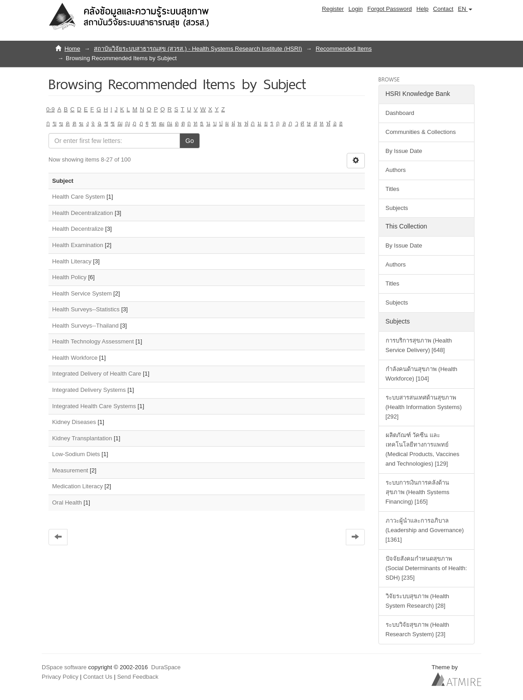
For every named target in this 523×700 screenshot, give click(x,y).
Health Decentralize (77, 228)
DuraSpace (166, 667)
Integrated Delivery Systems (89, 389)
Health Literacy (72, 261)
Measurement (70, 470)
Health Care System (78, 196)
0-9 (50, 109)
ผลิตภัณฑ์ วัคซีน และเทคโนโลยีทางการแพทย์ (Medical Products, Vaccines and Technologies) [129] (423, 449)
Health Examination (77, 245)
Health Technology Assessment (93, 341)
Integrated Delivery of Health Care (96, 373)
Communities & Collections (421, 132)
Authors (396, 170)
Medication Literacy (77, 486)
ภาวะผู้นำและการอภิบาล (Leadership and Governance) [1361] (425, 530)
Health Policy (69, 277)
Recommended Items (344, 48)
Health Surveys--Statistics (86, 309)
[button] (465, 9)
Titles (393, 189)
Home (72, 48)
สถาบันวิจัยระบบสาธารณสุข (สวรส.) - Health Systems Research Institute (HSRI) (198, 48)
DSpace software (64, 667)
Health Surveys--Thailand (85, 325)
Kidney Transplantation (82, 438)
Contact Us (97, 676)
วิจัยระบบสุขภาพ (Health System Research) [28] (418, 601)
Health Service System (82, 293)
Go (189, 140)
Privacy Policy (60, 676)
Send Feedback (137, 676)
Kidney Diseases (74, 422)
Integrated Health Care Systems (94, 406)
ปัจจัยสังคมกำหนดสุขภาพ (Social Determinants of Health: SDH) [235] (426, 568)
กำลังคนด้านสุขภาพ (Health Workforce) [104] (422, 374)
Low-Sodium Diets (76, 454)
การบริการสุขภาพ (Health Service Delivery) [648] (419, 345)
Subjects (397, 208)
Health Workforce (74, 357)
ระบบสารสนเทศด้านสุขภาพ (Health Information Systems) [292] (424, 407)
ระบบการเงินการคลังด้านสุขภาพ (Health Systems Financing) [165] (418, 492)
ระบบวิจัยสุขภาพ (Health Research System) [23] (418, 629)
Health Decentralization (82, 213)
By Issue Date (404, 151)
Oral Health (67, 502)
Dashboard (400, 113)
